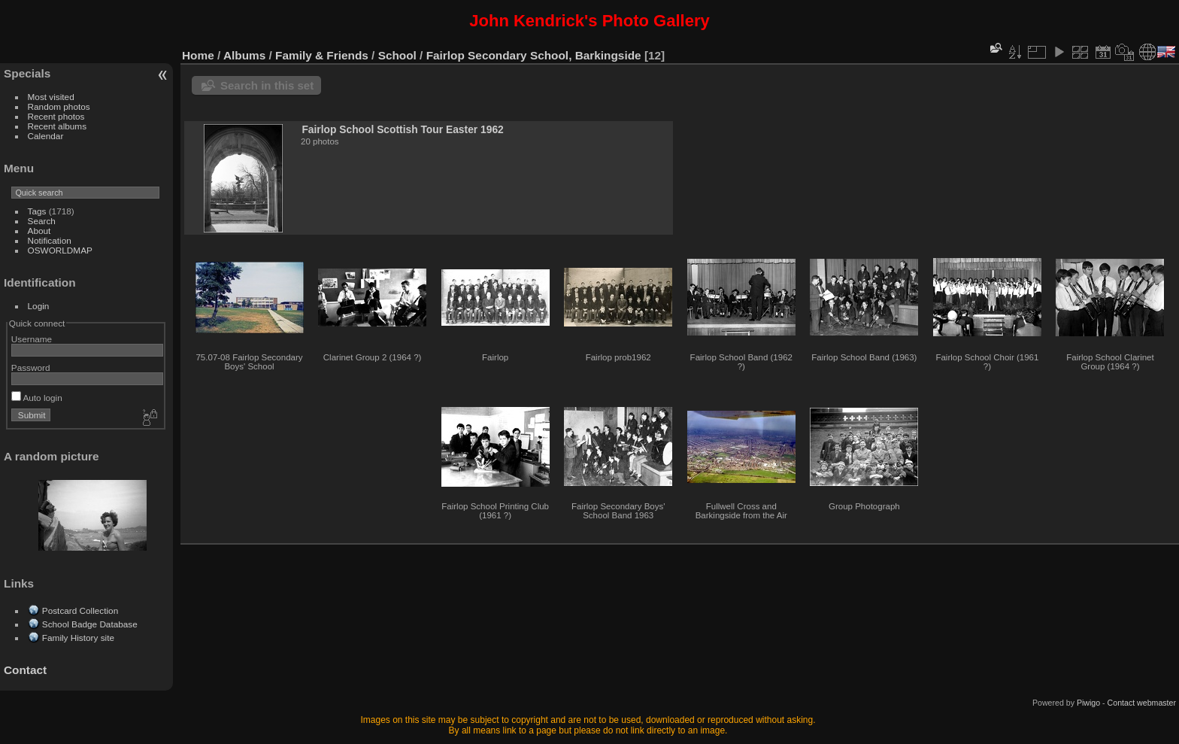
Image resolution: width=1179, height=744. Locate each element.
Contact (25, 670)
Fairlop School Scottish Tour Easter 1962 (402, 129)
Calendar (46, 136)
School (397, 55)
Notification (49, 240)
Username (31, 339)
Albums (244, 55)
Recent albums (57, 126)
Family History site (78, 637)
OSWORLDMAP (60, 250)
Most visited (51, 97)
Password (30, 367)
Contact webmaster (1142, 702)
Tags (37, 211)
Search (42, 221)
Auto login (36, 397)
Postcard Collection (80, 610)
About (39, 230)
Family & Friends (321, 55)
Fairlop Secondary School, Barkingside (533, 55)
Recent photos (56, 116)
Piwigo (1088, 702)
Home (198, 55)
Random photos (59, 106)
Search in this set (267, 85)
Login (39, 306)
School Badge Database (90, 624)
